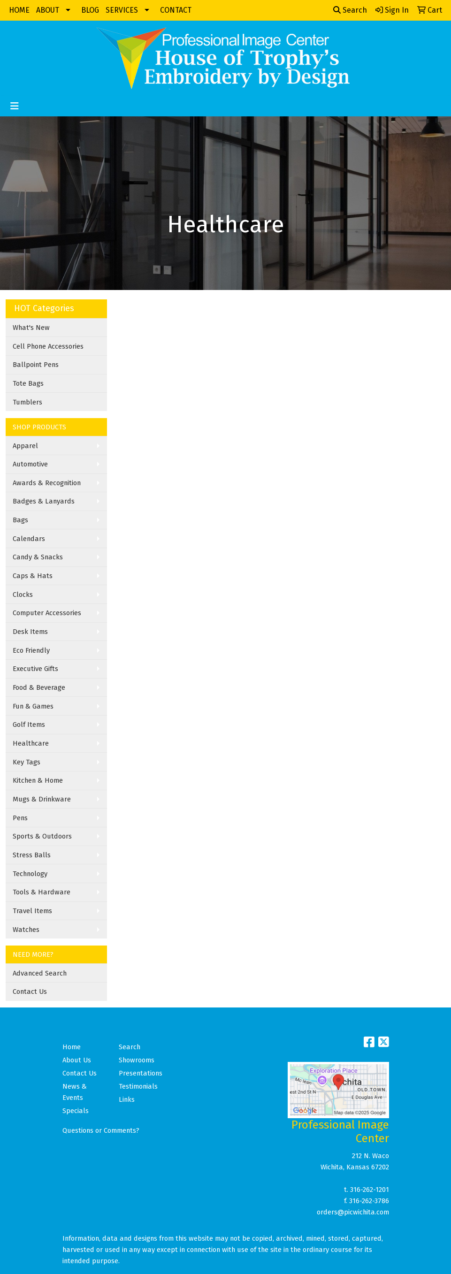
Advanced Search (40, 973)
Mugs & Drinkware (42, 799)
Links (127, 1099)
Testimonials (138, 1086)
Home (71, 1047)
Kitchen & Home (38, 780)
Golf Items (29, 724)
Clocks (23, 594)
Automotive (30, 464)
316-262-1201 (369, 1189)
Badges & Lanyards (44, 501)
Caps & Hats (33, 576)
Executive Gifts (35, 668)
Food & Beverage (39, 687)
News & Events (74, 1092)
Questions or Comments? (100, 1130)
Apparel (25, 446)
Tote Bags (28, 383)
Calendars (29, 538)
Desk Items (30, 631)
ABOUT (47, 10)
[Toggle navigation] (14, 106)
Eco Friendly (31, 650)
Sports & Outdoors (42, 836)
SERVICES (122, 10)
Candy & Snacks (38, 557)
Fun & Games (33, 706)
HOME (19, 10)
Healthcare (31, 743)
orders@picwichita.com (353, 1212)
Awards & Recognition (47, 483)
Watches (26, 929)
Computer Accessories (47, 613)
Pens (20, 818)
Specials (75, 1110)
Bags (20, 520)
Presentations (140, 1073)
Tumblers (27, 402)
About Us (76, 1060)
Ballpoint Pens (36, 364)
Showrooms (136, 1060)
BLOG (90, 10)
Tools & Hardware (41, 892)
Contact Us (30, 991)
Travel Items (32, 911)
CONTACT (175, 10)
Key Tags (26, 762)
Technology (30, 874)
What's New (31, 327)
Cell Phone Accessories (48, 346)
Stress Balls (32, 855)
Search (350, 10)
